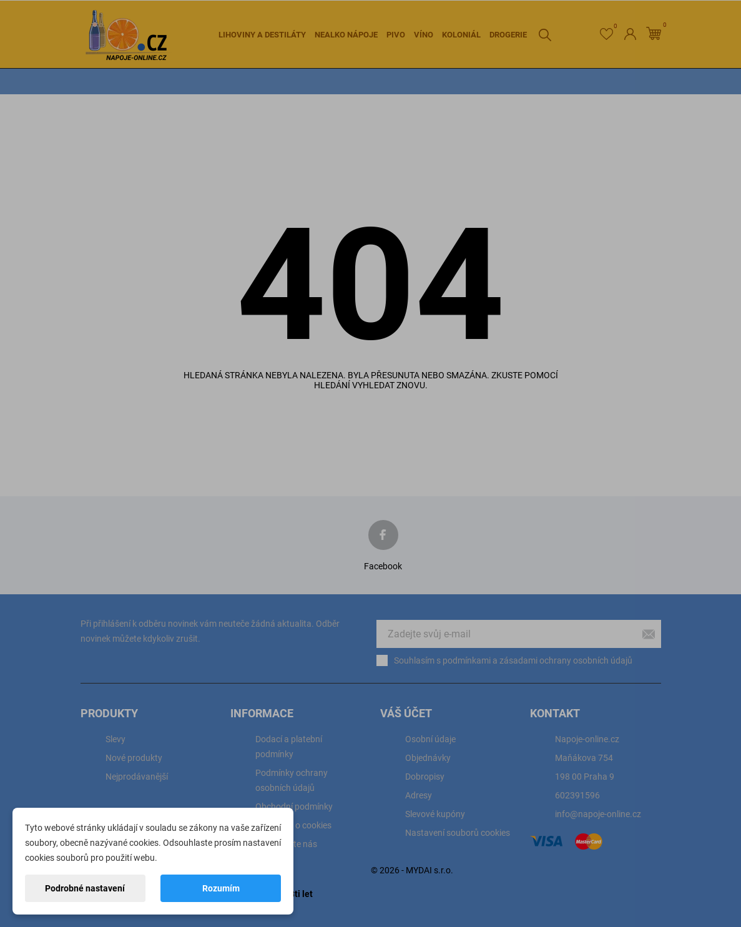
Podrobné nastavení (85, 888)
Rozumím (221, 888)
